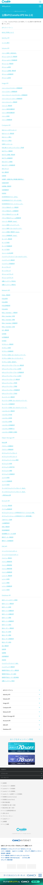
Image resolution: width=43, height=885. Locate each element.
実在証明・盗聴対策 (5, 853)
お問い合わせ (5, 813)
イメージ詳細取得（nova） (9, 235)
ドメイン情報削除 (7, 561)
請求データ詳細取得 (7, 541)
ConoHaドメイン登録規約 (8, 786)
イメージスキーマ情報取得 (9, 91)
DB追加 (4, 660)
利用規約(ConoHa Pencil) (8, 799)
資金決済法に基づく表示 (8, 808)
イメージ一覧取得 (7, 105)
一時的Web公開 (6, 495)
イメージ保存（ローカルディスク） (12, 228)
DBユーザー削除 (6, 632)
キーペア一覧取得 (7, 239)
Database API (6, 595)
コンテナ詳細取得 (7, 481)
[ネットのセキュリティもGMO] (21, 881)
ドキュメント (6, 6)
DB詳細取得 (5, 656)
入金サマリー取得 (7, 519)
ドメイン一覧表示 (7, 558)
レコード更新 (5, 583)
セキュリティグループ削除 (9, 383)
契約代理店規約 (6, 802)
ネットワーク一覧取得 (8, 397)
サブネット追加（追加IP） (9, 362)
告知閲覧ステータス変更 (9, 533)
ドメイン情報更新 (7, 565)
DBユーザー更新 (6, 635)
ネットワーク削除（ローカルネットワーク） (14, 400)
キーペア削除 (5, 242)
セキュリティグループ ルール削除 (11, 369)
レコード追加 (5, 590)
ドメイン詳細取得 (7, 572)
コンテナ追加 (5, 484)
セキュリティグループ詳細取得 (11, 390)
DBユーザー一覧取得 (8, 628)
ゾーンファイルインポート (9, 551)
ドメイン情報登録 (7, 568)
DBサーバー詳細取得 (8, 621)
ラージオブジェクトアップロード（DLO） (14, 488)
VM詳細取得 (5, 190)
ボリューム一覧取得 (7, 63)
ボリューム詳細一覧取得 (9, 71)
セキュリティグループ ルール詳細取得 (13, 372)
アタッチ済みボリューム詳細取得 (11, 218)
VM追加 (4, 193)
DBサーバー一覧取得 (8, 603)
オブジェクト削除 (7, 463)
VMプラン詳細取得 (7, 158)
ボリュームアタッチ (7, 274)
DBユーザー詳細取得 (8, 639)
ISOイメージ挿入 (6, 137)
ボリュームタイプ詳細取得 (9, 60)
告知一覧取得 (5, 527)
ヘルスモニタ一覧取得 (8, 411)
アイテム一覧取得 (7, 505)
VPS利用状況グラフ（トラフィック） (12, 204)
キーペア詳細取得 (7, 246)
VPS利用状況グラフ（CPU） (10, 197)
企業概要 (4, 821)
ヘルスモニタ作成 (7, 414)
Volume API (5, 48)
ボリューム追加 (6, 78)
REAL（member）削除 (8, 316)
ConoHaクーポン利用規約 (8, 791)
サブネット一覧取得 (7, 344)
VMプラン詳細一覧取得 (8, 154)
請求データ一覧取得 (7, 537)
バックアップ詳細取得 (8, 263)
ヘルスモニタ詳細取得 (8, 425)
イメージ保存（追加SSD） (9, 53)
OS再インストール (7, 144)
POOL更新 (5, 302)
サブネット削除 (6, 348)
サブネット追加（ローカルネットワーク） (14, 355)
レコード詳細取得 (7, 586)
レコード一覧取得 (7, 576)
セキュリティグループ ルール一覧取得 (13, 365)
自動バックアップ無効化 (9, 285)
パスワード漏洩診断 (5, 851)
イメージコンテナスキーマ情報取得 (12, 88)
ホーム (3, 11)
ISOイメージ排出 (6, 140)
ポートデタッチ (6, 270)
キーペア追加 (5, 249)
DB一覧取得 (5, 646)
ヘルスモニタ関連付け (8, 428)
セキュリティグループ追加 (9, 393)
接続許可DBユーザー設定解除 (10, 677)
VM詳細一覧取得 (6, 186)
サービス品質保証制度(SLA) (9, 810)
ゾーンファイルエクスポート (10, 554)
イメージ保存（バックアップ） (11, 225)
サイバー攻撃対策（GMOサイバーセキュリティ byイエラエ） (15, 855)
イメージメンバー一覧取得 (9, 102)
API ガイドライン (7, 27)
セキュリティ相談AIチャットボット (33, 851)
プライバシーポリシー (7, 816)
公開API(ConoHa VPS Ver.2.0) (20, 11)
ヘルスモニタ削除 (7, 418)
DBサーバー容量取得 (8, 610)
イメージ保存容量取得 (8, 109)
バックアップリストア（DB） (10, 663)
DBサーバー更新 (6, 617)
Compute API (6, 125)
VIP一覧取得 (5, 330)
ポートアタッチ (6, 267)
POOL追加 (5, 309)
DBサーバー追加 (6, 624)
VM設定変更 (5, 183)
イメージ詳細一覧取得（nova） (11, 232)
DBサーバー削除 (6, 607)
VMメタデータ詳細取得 (8, 165)
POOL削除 (5, 298)
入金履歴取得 (5, 523)
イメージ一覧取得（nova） (9, 221)
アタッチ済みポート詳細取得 (10, 211)
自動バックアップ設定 (8, 681)
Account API (6, 501)
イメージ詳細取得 (7, 120)
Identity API (5, 38)
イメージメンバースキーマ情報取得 (12, 98)
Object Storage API (8, 438)
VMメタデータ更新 (7, 162)
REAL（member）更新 (8, 319)
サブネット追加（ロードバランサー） (13, 358)
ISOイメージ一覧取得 (8, 133)
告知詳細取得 (5, 530)
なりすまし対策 (26, 858)
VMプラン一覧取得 (7, 151)
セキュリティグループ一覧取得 (11, 379)
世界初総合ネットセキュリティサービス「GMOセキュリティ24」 (16, 849)
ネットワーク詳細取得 (8, 404)
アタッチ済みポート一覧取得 (10, 207)
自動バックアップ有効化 (9, 281)
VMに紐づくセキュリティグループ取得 (13, 147)
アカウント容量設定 (7, 446)
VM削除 (4, 176)
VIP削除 (4, 334)
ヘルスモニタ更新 (7, 421)
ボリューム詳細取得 (7, 74)
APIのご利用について (8, 32)
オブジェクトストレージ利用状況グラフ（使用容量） (17, 516)
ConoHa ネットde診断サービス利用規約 (12, 794)
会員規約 (4, 783)
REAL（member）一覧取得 (9, 312)
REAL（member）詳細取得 (9, 323)
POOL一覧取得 (6, 295)
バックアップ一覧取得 (8, 260)
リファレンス (9, 11)
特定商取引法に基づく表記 (8, 805)
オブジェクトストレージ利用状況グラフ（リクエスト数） (18, 512)
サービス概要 (5, 824)
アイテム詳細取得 (7, 509)
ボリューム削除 (6, 67)
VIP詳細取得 (5, 337)
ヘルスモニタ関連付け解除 (9, 432)
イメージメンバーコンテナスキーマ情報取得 (14, 95)
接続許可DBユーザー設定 (9, 674)
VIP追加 (4, 341)
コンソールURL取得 (7, 253)
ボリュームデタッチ (7, 277)
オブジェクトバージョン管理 (10, 460)
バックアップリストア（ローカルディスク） (14, 256)
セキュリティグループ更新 (9, 386)
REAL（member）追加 (8, 327)
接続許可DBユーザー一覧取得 (10, 670)
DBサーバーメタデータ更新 (9, 600)
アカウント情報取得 (7, 449)
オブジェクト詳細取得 (8, 474)
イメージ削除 (5, 116)
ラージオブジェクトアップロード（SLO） (14, 492)
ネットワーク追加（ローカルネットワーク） (14, 407)
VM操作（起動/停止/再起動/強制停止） (13, 179)
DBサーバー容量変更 (8, 614)
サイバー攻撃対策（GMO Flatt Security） (10, 858)
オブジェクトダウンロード (9, 456)
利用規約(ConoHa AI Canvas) (9, 797)
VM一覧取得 (5, 172)
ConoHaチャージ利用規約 (8, 788)
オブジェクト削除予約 (8, 467)
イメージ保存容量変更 (8, 112)
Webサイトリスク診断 (17, 851)
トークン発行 (5, 43)
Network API (6, 290)
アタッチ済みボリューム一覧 (10, 214)
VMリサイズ (5, 168)
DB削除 (4, 649)
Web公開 (4, 442)
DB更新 (4, 653)
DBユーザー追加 (6, 642)
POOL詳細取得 (6, 305)
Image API (5, 83)
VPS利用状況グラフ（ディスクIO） (12, 200)
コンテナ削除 (5, 477)
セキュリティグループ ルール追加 (11, 376)
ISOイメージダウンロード (9, 130)
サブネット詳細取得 (7, 351)
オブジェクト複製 (7, 470)
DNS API (4, 546)
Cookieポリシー (6, 819)
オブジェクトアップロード (9, 453)
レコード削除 (5, 579)
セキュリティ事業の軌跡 (6, 860)
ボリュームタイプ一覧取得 (9, 56)
